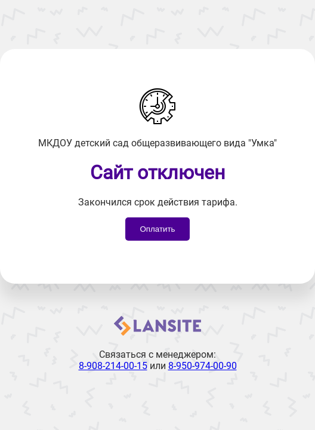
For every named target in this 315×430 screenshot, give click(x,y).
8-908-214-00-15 (113, 365)
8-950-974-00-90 (202, 365)
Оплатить (157, 229)
